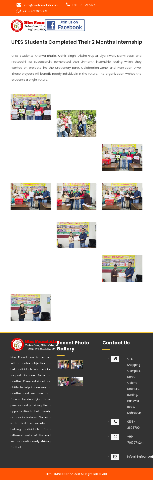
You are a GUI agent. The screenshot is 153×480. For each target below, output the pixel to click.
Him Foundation (57, 474)
